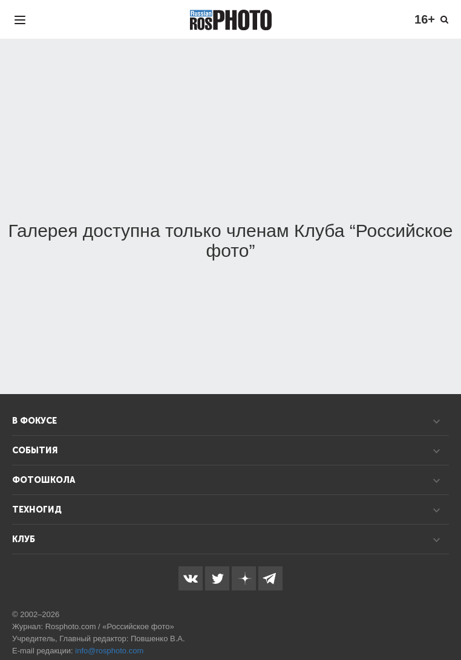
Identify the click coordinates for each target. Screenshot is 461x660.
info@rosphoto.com (109, 650)
